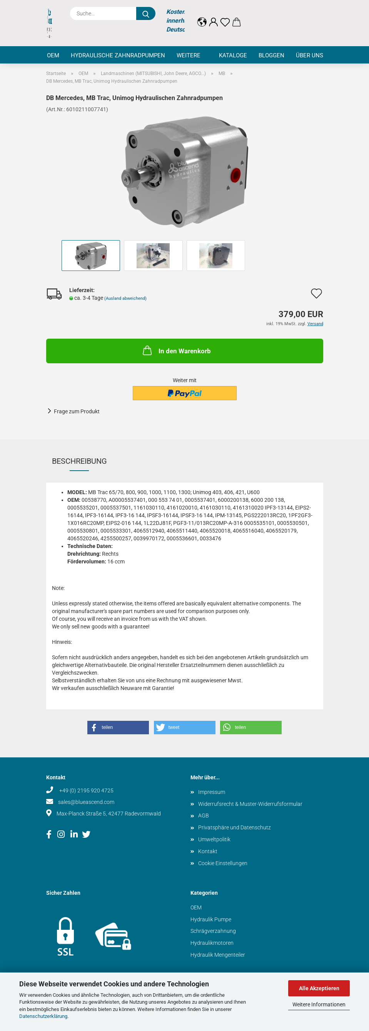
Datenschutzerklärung (43, 1016)
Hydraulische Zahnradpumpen (118, 55)
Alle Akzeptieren (319, 988)
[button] (202, 16)
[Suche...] (145, 13)
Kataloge (233, 55)
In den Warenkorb (176, 350)
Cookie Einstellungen (222, 863)
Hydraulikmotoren (212, 943)
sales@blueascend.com (86, 802)
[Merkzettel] (225, 16)
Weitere (188, 55)
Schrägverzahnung (213, 931)
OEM (53, 55)
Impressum (211, 792)
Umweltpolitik (214, 839)
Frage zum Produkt (77, 411)
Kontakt (207, 851)
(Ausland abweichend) (125, 298)
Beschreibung (79, 461)
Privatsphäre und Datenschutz (234, 827)
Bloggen (271, 55)
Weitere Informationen (319, 1004)
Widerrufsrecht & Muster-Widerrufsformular (250, 804)
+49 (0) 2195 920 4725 (86, 790)
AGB (203, 815)
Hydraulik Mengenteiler (217, 955)
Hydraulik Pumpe (210, 919)
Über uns (309, 55)
